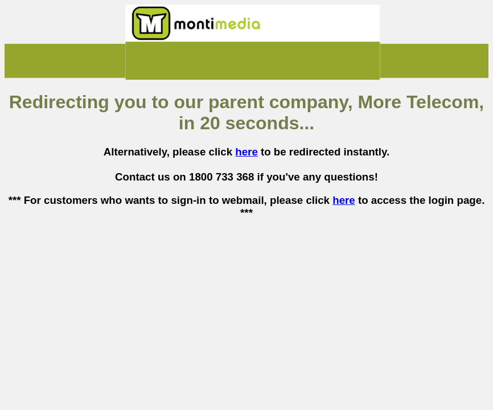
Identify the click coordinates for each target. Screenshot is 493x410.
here (246, 152)
